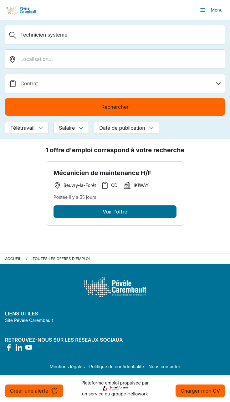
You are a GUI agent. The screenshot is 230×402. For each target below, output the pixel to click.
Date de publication (126, 128)
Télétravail (26, 128)
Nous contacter (165, 366)
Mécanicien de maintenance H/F (103, 173)
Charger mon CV (200, 391)
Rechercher (115, 107)
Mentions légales (67, 366)
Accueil (13, 258)
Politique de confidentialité (116, 366)
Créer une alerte (34, 390)
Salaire (71, 128)
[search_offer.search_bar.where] (115, 59)
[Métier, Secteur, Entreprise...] (115, 34)
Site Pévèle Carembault (29, 320)
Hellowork (137, 393)
